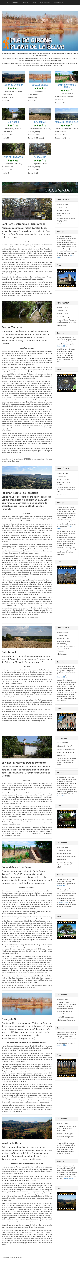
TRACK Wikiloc (62, 796)
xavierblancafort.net (10, 3)
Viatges (34, 2)
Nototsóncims (58, 2)
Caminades (24, 2)
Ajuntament (61, 886)
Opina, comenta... (45, 2)
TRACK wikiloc (61, 346)
